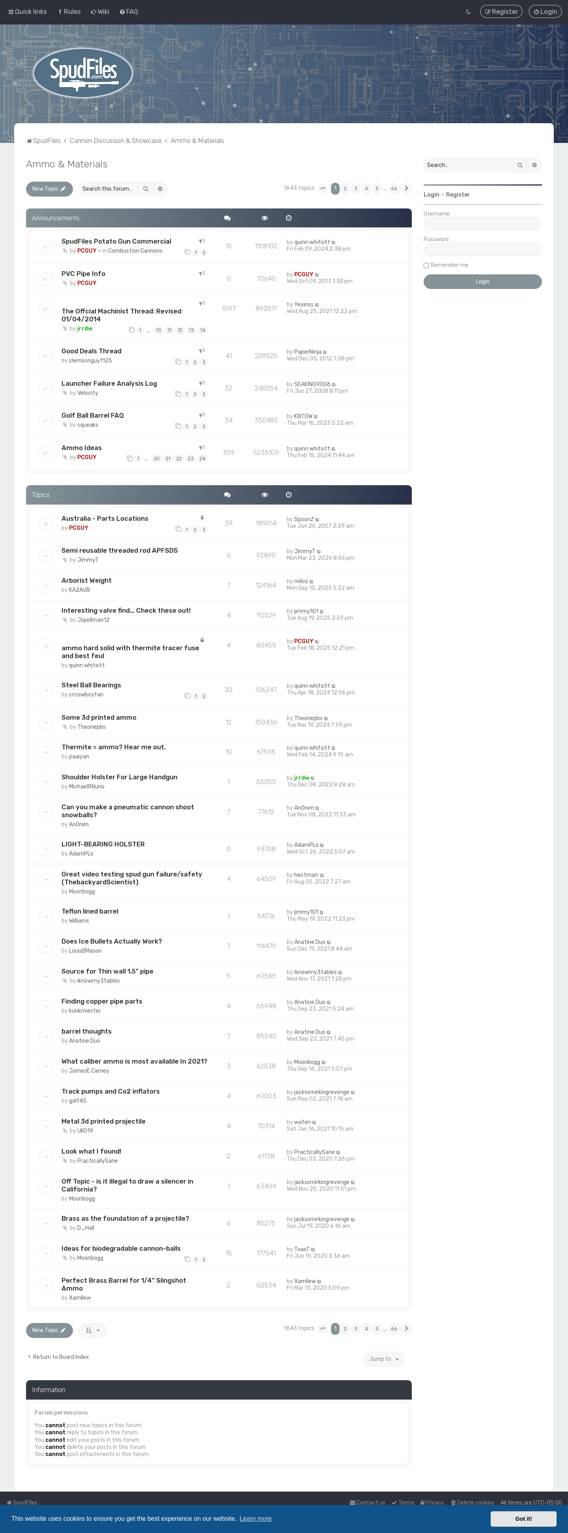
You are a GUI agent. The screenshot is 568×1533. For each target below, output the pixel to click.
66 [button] (394, 188)
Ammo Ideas (82, 447)
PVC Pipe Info (83, 273)
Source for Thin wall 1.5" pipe (107, 971)
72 (180, 329)
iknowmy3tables (98, 980)
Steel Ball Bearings (91, 685)
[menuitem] (69, 11)
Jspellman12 (93, 619)
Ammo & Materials (67, 163)
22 (179, 458)
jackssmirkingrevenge (321, 1091)
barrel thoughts (87, 1031)
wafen (302, 1121)
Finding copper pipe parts (102, 1001)
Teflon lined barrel (90, 911)
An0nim (79, 824)
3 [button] (355, 188)
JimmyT (88, 559)
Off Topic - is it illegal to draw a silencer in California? (127, 1185)
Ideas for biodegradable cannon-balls (121, 1248)
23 (191, 458)
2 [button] (345, 188)
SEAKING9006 (312, 383)
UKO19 (85, 1130)
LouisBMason (85, 950)
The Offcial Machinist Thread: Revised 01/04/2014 (121, 315)
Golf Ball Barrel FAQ (93, 415)
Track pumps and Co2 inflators (111, 1091)
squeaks (87, 424)
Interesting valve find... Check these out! (126, 610)
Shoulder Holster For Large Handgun (120, 777)
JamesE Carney (89, 1070)
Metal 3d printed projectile (104, 1121)
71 (169, 329)
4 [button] (366, 188)
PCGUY (87, 250)
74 (203, 329)
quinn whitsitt (312, 241)
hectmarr (306, 874)
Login (431, 194)
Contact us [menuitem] (367, 1502)
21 (168, 458)
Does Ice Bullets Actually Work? (112, 941)
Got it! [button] (524, 1519)
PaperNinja (307, 351)
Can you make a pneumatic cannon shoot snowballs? (128, 810)
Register (458, 194)
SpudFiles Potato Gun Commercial (116, 241)
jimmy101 (306, 611)
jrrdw (84, 328)
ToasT (302, 1249)
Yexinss (304, 304)
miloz (301, 581)
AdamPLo (81, 853)
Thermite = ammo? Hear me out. (114, 747)
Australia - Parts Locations (105, 518)
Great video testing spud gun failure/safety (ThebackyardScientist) (132, 878)
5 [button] (377, 188)
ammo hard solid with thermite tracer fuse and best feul (130, 651)
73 (191, 329)
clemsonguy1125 (90, 360)
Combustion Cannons (135, 250)
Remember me (450, 264)
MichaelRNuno (87, 786)
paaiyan (79, 756)
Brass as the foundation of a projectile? (125, 1218)
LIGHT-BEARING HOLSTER (103, 844)
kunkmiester (85, 1010)
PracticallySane (97, 1160)
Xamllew (80, 1297)
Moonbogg (82, 891)
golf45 (77, 1100)
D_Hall (85, 1227)
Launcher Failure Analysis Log (109, 383)
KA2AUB (79, 589)
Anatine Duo (309, 941)
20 (157, 458)
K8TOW (303, 416)
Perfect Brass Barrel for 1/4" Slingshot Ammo (124, 1284)
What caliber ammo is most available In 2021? (134, 1061)
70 (158, 329)
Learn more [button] (255, 1518)
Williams (79, 920)
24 (203, 458)
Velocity (87, 392)
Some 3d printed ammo (99, 717)
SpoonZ (304, 519)
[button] (323, 188)
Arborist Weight (87, 580)
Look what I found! (91, 1151)
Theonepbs (91, 726)
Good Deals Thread (91, 351)
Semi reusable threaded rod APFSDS (120, 550)
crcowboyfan (86, 694)
